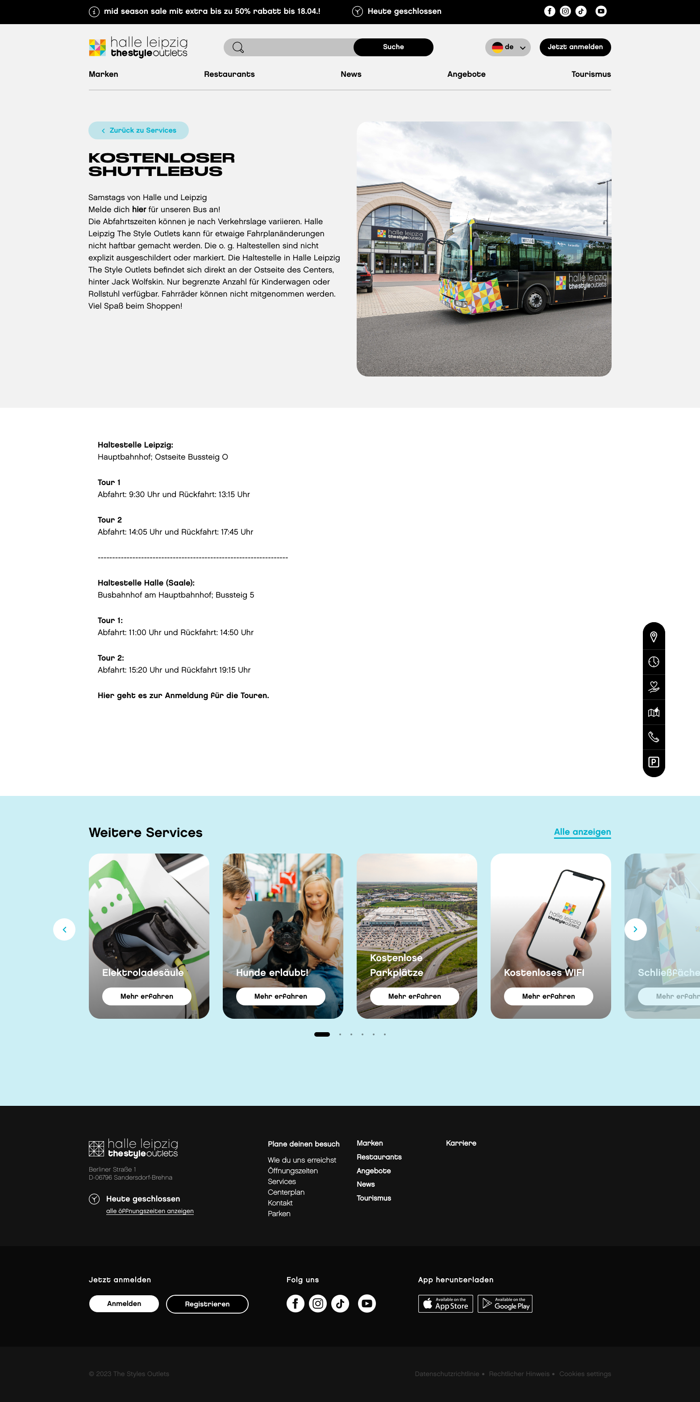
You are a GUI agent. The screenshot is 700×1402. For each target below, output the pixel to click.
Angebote (466, 75)
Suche (393, 47)
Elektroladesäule (143, 973)
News (351, 75)
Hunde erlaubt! (272, 973)
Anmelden (124, 1304)
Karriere (461, 1143)
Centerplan (286, 1192)
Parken (279, 1214)
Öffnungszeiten (293, 1171)
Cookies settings (585, 1374)
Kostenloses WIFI (544, 973)
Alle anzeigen (582, 833)
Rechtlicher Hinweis (519, 1374)
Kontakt (280, 1203)
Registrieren (207, 1304)
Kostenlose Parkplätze (396, 966)
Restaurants (229, 75)
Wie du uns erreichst (302, 1160)
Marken (103, 75)
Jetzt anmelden (575, 47)
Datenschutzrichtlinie (447, 1374)
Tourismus (591, 75)
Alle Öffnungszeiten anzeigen (150, 1211)
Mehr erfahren (147, 996)
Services (282, 1182)
